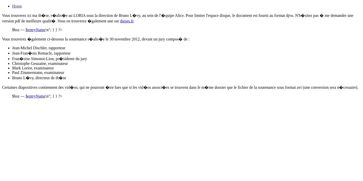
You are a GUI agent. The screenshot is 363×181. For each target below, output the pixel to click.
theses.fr (127, 21)
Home (17, 6)
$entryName (35, 30)
